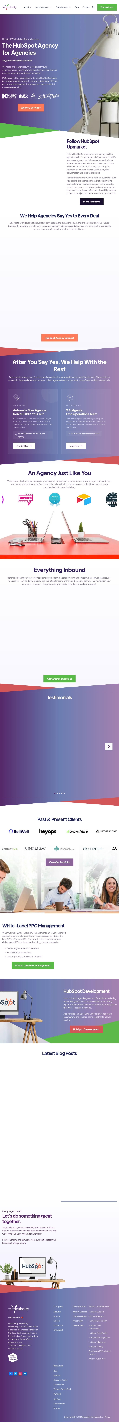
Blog (77, 7)
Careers (56, 1321)
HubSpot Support (96, 1311)
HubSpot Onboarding (98, 1321)
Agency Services (42, 7)
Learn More (76, 446)
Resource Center (60, 1380)
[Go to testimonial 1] (54, 793)
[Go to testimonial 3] (59, 793)
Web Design (78, 1321)
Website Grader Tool (62, 1389)
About (26, 7)
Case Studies (58, 1384)
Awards (56, 1316)
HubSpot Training (96, 1346)
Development (78, 1325)
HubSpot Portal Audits (98, 1333)
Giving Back (58, 1330)
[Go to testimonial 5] (64, 793)
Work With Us (107, 7)
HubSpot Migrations (97, 1342)
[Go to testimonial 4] (61, 793)
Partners (57, 1393)
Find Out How (24, 446)
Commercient (59, 1403)
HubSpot (57, 1399)
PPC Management (96, 1316)
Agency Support (80, 1311)
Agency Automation (97, 1359)
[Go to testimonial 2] (57, 793)
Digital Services (62, 7)
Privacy (108, 1417)
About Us (57, 1311)
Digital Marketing (79, 1316)
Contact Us (58, 1325)
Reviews (56, 1375)
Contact (86, 7)
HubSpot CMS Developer (87, 1013)
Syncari (56, 1408)
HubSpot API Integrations (99, 1337)
